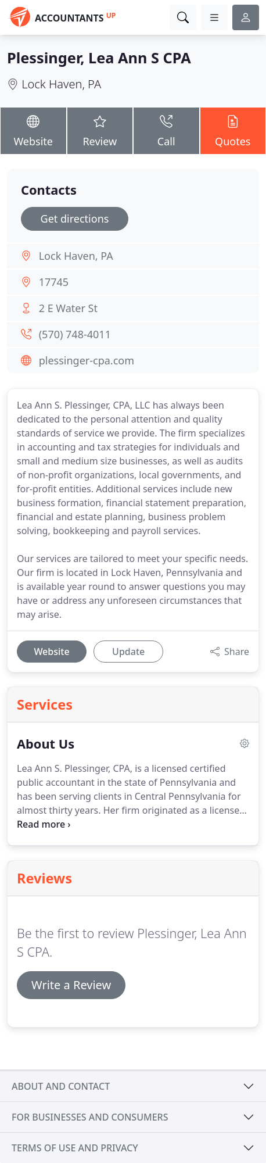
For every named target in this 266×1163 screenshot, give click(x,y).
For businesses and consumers (90, 1117)
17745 (54, 282)
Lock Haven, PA (61, 84)
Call (166, 130)
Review (100, 130)
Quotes (233, 130)
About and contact (61, 1086)
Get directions (75, 219)
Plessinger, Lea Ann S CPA (99, 57)
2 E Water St (68, 308)
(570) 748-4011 (75, 334)
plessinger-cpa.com (86, 360)
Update (128, 651)
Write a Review (71, 985)
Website (33, 130)
